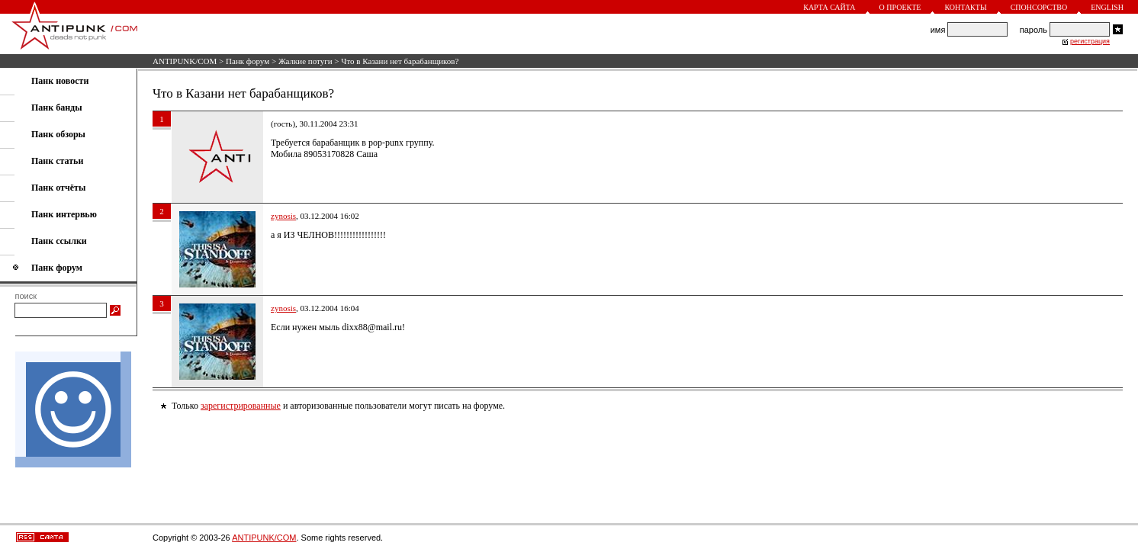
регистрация (1090, 41)
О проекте (900, 7)
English (1107, 7)
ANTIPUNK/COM (185, 61)
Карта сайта (829, 7)
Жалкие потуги (305, 61)
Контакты (965, 7)
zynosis (283, 215)
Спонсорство (1039, 7)
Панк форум (247, 61)
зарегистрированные (241, 405)
